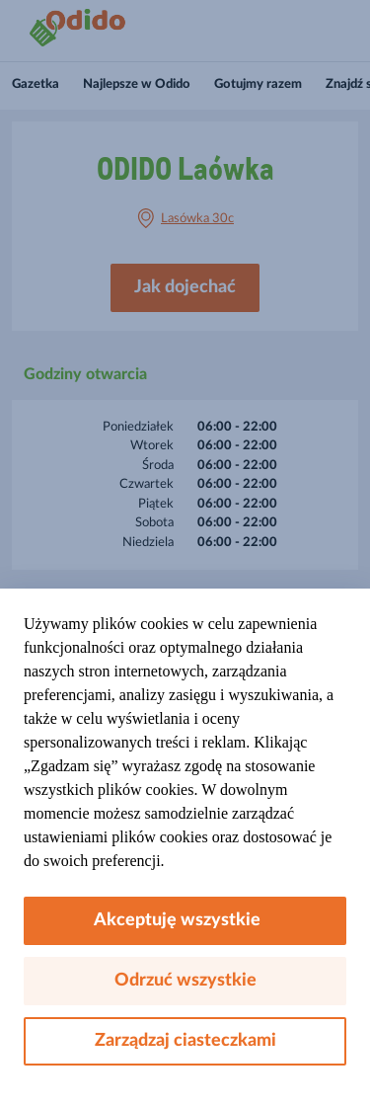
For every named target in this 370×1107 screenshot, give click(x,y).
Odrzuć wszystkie (185, 980)
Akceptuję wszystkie (185, 920)
